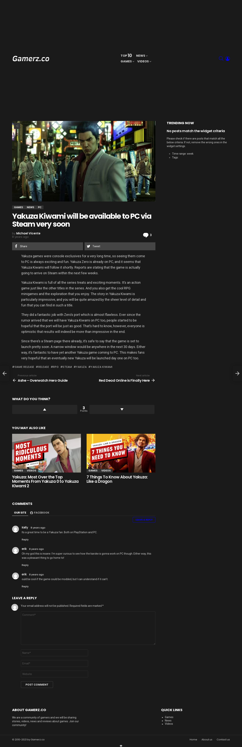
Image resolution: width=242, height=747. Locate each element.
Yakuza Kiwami (101, 367)
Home (193, 739)
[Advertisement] (185, 58)
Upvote (44, 409)
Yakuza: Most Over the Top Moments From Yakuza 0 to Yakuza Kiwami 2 (45, 481)
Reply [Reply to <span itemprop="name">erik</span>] (25, 565)
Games (126, 61)
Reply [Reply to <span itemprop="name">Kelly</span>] (25, 539)
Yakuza (81, 367)
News (140, 56)
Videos (143, 61)
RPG (56, 367)
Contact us (223, 739)
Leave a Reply (144, 519)
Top (126, 56)
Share (17, 126)
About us (207, 739)
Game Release (24, 367)
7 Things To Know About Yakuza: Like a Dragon (117, 479)
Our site (20, 513)
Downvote (122, 409)
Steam (67, 367)
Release (43, 367)
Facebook (41, 513)
